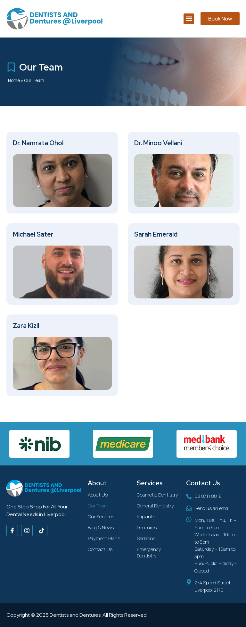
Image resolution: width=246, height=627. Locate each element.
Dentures (147, 527)
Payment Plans (104, 538)
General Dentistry (155, 505)
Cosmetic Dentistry (157, 494)
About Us (98, 494)
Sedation (146, 538)
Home (14, 80)
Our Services (101, 516)
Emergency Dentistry (149, 552)
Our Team (98, 505)
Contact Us (100, 549)
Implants (146, 516)
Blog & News (101, 527)
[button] (189, 18)
